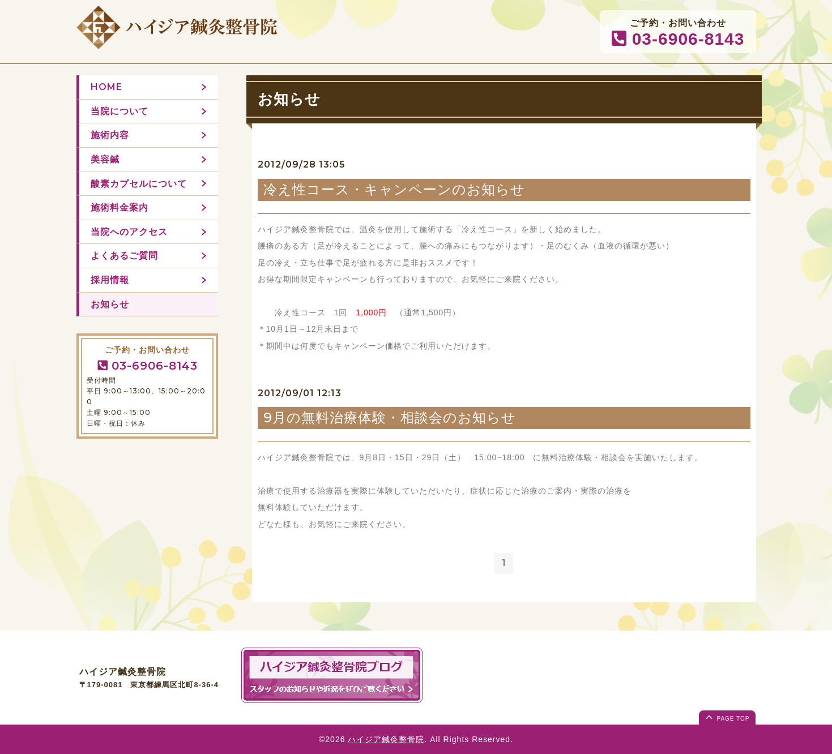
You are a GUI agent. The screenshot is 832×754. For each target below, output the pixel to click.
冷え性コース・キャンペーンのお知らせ (394, 189)
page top (726, 716)
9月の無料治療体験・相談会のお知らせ (389, 417)
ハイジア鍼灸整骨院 (386, 739)
